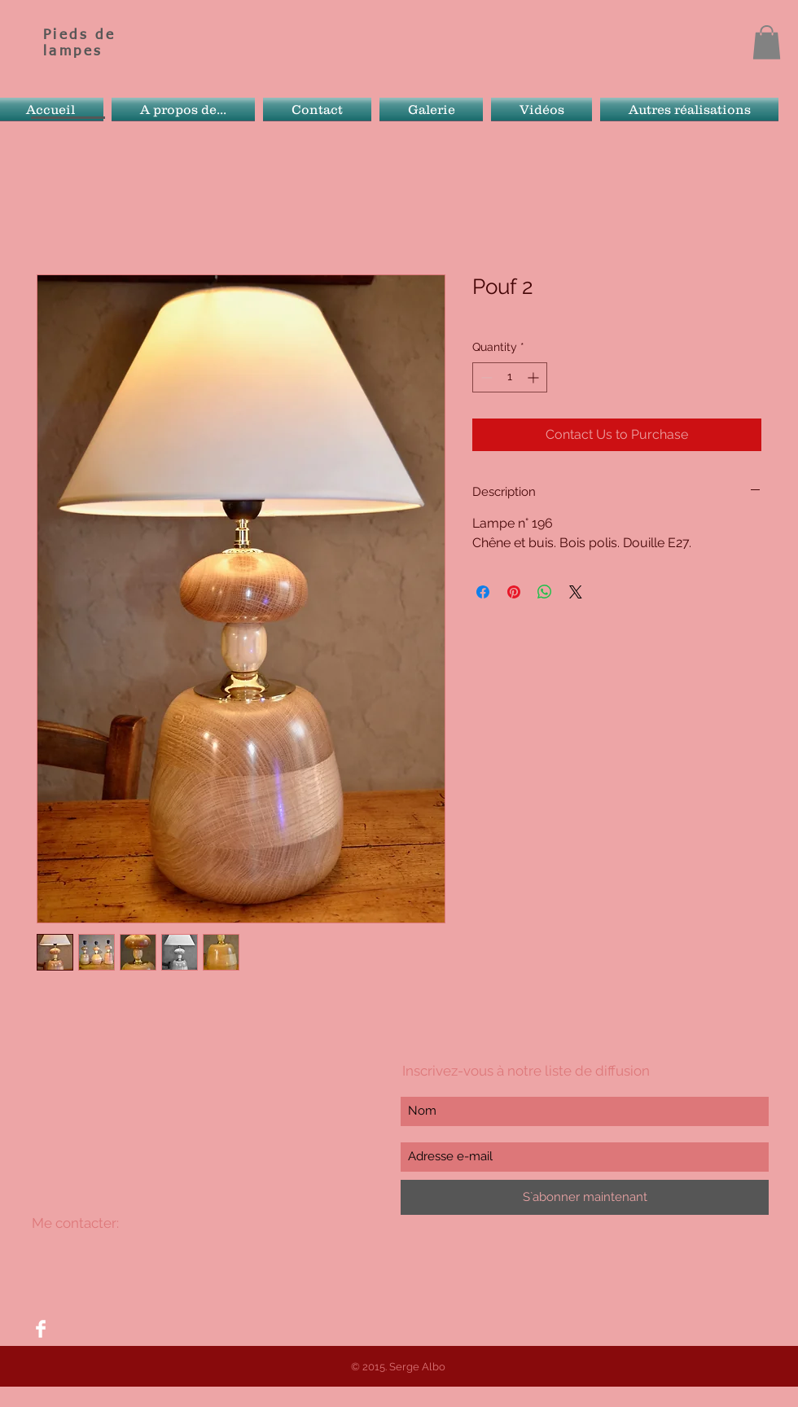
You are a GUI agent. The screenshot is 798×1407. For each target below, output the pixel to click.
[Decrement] (485, 377)
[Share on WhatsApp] (545, 592)
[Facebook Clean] (41, 1329)
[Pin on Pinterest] (514, 592)
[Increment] (534, 377)
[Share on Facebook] (483, 592)
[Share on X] (575, 592)
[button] (766, 42)
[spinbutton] (509, 377)
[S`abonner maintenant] (585, 1197)
